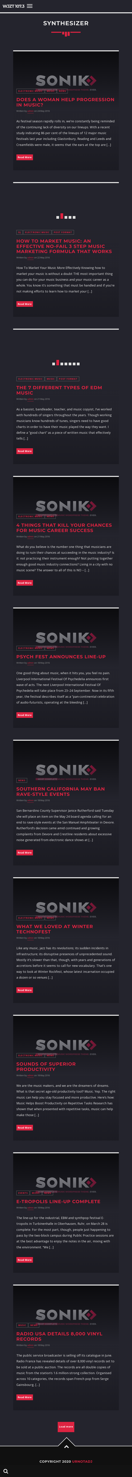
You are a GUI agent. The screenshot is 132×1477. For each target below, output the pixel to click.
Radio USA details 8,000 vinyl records (59, 1336)
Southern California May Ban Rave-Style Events (60, 791)
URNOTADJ (82, 1462)
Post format (63, 232)
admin (30, 111)
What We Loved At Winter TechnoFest (54, 929)
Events (23, 1193)
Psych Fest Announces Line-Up (61, 656)
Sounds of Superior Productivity (46, 1066)
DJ (19, 232)
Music (51, 91)
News (62, 91)
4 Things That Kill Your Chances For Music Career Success (64, 527)
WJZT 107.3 (13, 6)
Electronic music (30, 91)
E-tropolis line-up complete (58, 1201)
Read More (25, 157)
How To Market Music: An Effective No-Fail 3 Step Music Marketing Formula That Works (64, 246)
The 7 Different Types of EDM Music (59, 390)
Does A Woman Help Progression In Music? (65, 102)
